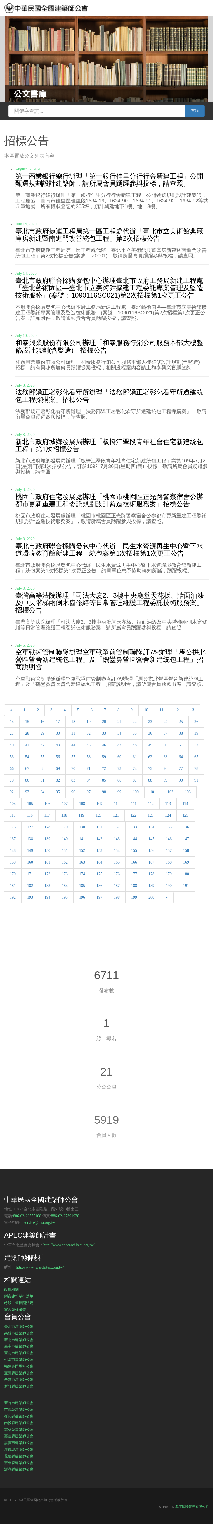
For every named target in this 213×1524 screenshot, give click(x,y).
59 (104, 757)
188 (134, 886)
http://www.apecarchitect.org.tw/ (69, 1245)
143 (117, 839)
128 (47, 827)
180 (186, 874)
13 (192, 710)
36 (150, 733)
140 (65, 839)
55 (42, 757)
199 (134, 897)
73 (119, 768)
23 (150, 722)
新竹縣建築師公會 (18, 1386)
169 (186, 862)
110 (116, 804)
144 (134, 839)
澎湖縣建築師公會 (18, 1469)
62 (150, 757)
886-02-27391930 (65, 1216)
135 (169, 827)
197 (99, 897)
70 (73, 768)
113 (168, 804)
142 (99, 839)
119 (81, 815)
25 (181, 722)
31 (73, 733)
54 (27, 757)
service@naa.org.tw (39, 1223)
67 (27, 768)
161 (47, 862)
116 (29, 815)
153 (99, 850)
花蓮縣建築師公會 (18, 1456)
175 (99, 874)
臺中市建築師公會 (18, 1346)
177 (134, 874)
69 (58, 768)
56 (58, 757)
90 (181, 780)
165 (117, 862)
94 (42, 792)
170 (13, 874)
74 (135, 768)
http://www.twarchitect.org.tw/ (40, 1267)
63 (165, 757)
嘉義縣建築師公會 (18, 1436)
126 (13, 827)
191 (186, 886)
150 (47, 850)
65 (196, 757)
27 (12, 733)
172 (47, 874)
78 (196, 768)
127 (30, 827)
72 (104, 768)
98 (104, 792)
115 (12, 815)
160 (30, 862)
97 (89, 792)
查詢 (195, 111)
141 (82, 839)
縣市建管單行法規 (18, 1296)
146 (169, 839)
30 (58, 733)
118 (64, 815)
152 (82, 850)
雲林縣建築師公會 (18, 1429)
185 (82, 886)
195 (65, 897)
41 (27, 745)
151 (65, 850)
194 (47, 897)
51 (181, 745)
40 (12, 745)
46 (104, 745)
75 (150, 768)
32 (89, 733)
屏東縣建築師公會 (18, 1449)
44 (73, 745)
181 (13, 886)
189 (151, 886)
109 (99, 804)
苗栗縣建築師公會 (18, 1409)
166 (134, 862)
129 (65, 827)
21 (119, 722)
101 (153, 792)
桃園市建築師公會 (18, 1359)
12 (177, 710)
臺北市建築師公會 (18, 1326)
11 (161, 710)
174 (82, 874)
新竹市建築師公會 (18, 1402)
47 (119, 745)
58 (89, 757)
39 (196, 733)
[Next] (167, 897)
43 (58, 745)
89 (165, 780)
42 (42, 745)
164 (99, 862)
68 (42, 768)
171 (30, 874)
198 (117, 897)
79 (12, 780)
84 (89, 780)
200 (151, 897)
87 (135, 780)
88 (150, 780)
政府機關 (11, 1289)
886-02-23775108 (27, 1216)
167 (151, 862)
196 (82, 897)
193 (30, 897)
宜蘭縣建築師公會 (18, 1373)
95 (58, 792)
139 (47, 839)
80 (27, 780)
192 (13, 897)
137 (13, 839)
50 (165, 745)
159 (13, 862)
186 (99, 886)
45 (89, 745)
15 (27, 722)
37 (165, 733)
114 (185, 804)
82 (58, 780)
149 (30, 850)
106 (47, 804)
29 (42, 733)
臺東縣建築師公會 (18, 1462)
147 (186, 839)
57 (73, 757)
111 (133, 804)
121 (116, 815)
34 (119, 733)
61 (135, 757)
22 (135, 722)
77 (181, 768)
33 (104, 733)
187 (117, 886)
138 (30, 839)
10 (146, 710)
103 (188, 792)
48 (135, 745)
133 (134, 827)
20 (104, 722)
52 (196, 745)
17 (58, 722)
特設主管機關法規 (18, 1303)
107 (65, 804)
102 (170, 792)
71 (89, 768)
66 (12, 768)
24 (165, 722)
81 (42, 780)
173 (65, 874)
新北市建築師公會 (18, 1339)
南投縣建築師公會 (18, 1423)
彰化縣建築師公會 (18, 1416)
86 (119, 780)
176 (117, 874)
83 (73, 780)
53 (12, 757)
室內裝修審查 (15, 1309)
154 (117, 850)
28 (27, 733)
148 (13, 850)
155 (134, 850)
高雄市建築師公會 (18, 1333)
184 (65, 886)
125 (185, 815)
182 (30, 886)
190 (169, 886)
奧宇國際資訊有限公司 (192, 1506)
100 (136, 792)
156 (151, 850)
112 (150, 804)
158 (186, 850)
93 (27, 792)
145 (151, 839)
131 (99, 827)
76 (165, 768)
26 (196, 722)
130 (82, 827)
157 (169, 850)
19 (89, 722)
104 (13, 804)
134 (151, 827)
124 (168, 815)
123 (150, 815)
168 (169, 862)
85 (104, 780)
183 (47, 886)
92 (12, 792)
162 (65, 862)
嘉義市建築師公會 (18, 1442)
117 (47, 815)
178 (151, 874)
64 (181, 757)
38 (181, 733)
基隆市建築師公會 (18, 1379)
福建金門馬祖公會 (18, 1366)
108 (82, 804)
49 (150, 745)
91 (196, 780)
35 (135, 733)
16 (42, 722)
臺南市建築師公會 (18, 1353)
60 (119, 757)
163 (82, 862)
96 (73, 792)
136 (186, 827)
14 (12, 722)
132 (117, 827)
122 (133, 815)
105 (30, 804)
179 (169, 874)
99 (119, 792)
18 (73, 722)
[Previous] (11, 710)
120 (98, 815)
